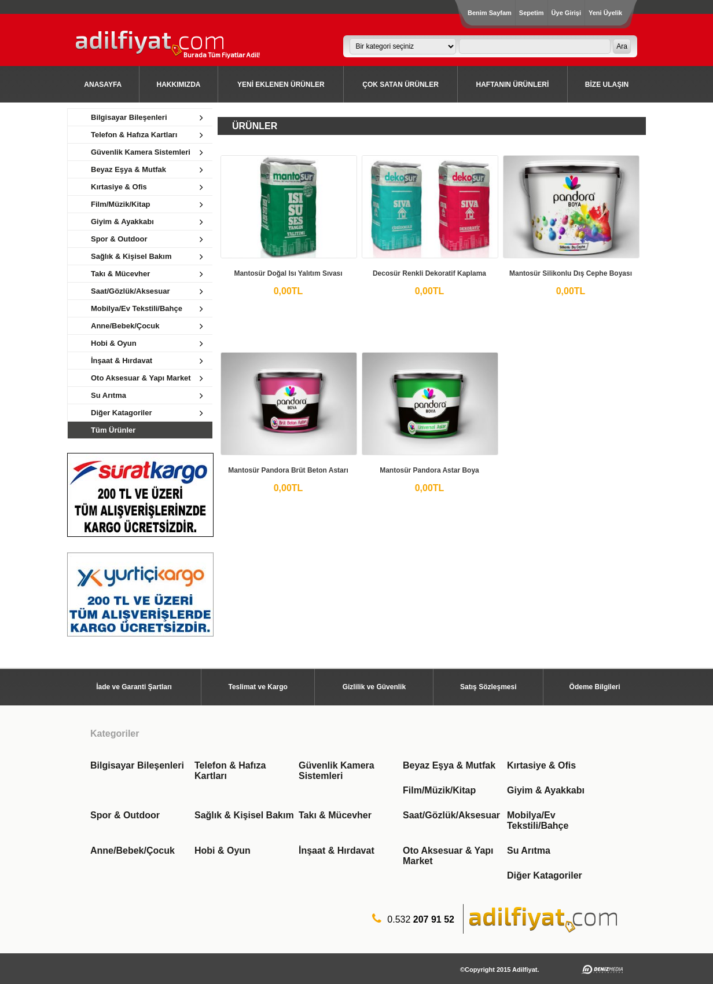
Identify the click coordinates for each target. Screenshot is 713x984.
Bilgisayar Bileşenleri (137, 765)
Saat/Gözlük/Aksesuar (451, 815)
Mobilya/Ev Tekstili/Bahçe (537, 820)
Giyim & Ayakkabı (546, 790)
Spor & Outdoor (125, 815)
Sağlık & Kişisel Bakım (244, 815)
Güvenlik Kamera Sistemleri (336, 770)
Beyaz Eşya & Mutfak (449, 765)
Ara (621, 46)
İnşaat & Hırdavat (336, 850)
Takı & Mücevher (335, 815)
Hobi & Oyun (222, 850)
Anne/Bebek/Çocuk (132, 850)
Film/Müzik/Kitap (439, 790)
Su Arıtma (528, 850)
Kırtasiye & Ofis (541, 765)
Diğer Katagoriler (544, 875)
